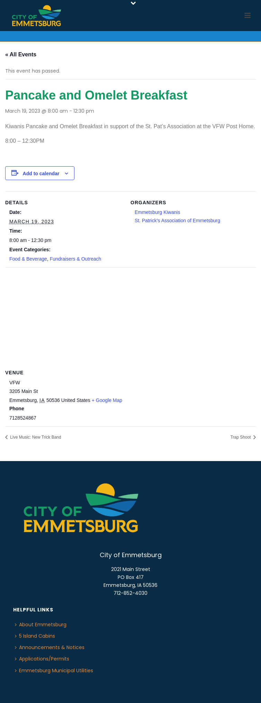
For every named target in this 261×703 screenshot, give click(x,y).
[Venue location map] (130, 317)
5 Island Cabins (35, 635)
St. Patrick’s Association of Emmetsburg (177, 220)
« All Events (20, 54)
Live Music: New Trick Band (35, 437)
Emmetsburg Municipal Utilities (54, 670)
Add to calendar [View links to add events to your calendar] (41, 173)
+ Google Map (107, 400)
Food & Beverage (28, 259)
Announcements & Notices (49, 647)
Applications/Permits (42, 658)
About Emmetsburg (40, 624)
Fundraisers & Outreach (75, 259)
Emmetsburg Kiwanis (157, 212)
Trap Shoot (241, 437)
